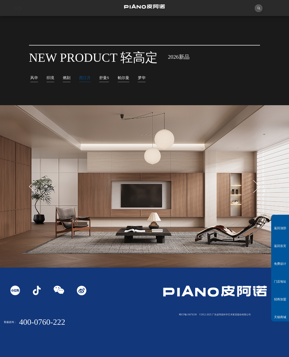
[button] (256, 186)
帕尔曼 (123, 77)
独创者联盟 (126, 23)
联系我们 (271, 23)
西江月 (85, 77)
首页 (18, 23)
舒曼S (104, 77)
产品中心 (162, 23)
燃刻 (66, 77)
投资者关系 (235, 23)
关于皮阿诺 (54, 23)
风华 (34, 77)
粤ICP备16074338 (188, 314)
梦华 (142, 77)
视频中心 (90, 23)
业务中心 (199, 23)
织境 (50, 77)
